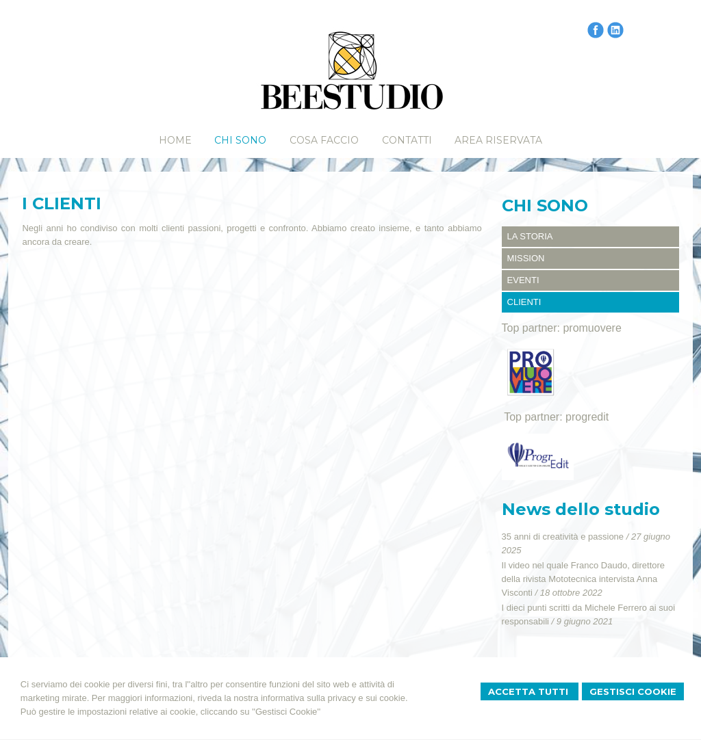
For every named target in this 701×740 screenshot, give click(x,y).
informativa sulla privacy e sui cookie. (334, 698)
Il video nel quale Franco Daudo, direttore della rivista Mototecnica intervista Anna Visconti (583, 579)
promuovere (592, 328)
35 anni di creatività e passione (563, 536)
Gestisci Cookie (632, 691)
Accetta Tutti (529, 691)
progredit (587, 417)
